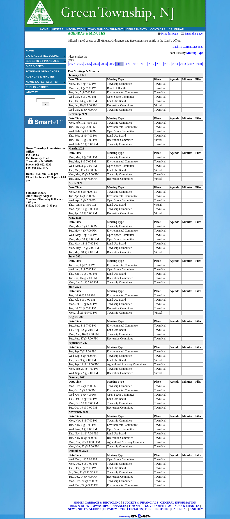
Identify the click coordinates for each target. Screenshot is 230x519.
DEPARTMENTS (136, 29)
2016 (159, 63)
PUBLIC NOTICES (37, 87)
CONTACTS (157, 29)
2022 (112, 63)
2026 (80, 63)
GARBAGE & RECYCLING (42, 55)
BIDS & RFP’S (34, 66)
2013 (183, 63)
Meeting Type (194, 52)
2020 (127, 63)
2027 (72, 63)
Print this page (169, 33)
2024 (96, 63)
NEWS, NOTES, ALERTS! (42, 81)
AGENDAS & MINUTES (40, 76)
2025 (88, 63)
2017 (151, 63)
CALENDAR (176, 29)
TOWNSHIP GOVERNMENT (105, 29)
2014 (175, 63)
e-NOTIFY (32, 92)
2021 (120, 63)
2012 (191, 63)
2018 (143, 63)
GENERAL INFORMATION (68, 29)
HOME (44, 29)
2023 (104, 63)
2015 (167, 63)
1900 (199, 63)
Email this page (194, 33)
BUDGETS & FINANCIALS (42, 60)
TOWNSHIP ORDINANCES (42, 71)
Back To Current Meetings (187, 46)
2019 (135, 63)
